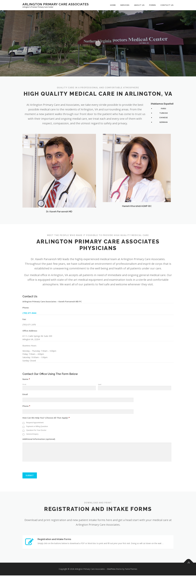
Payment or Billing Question (37, 426)
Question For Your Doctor (36, 430)
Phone (26, 406)
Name (26, 379)
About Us (139, 5)
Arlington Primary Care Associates (55, 4)
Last (99, 384)
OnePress (111, 575)
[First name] (59, 388)
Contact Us (167, 5)
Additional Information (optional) (38, 439)
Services (124, 5)
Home (113, 5)
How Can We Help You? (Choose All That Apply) (46, 418)
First (24, 384)
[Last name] (134, 388)
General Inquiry (32, 434)
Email (25, 394)
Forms (152, 5)
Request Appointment (35, 422)
